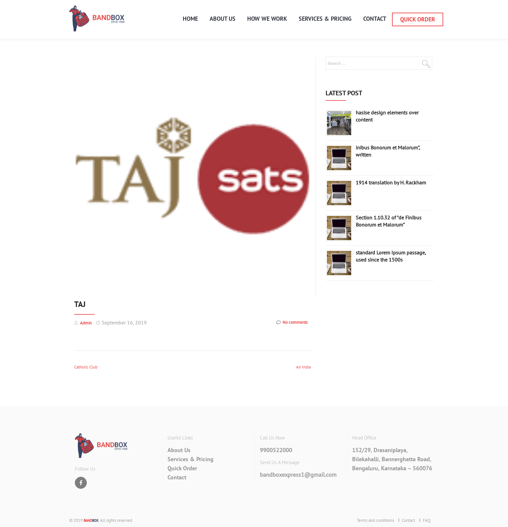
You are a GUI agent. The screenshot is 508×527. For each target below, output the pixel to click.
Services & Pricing (190, 459)
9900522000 (276, 450)
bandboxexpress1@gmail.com (298, 474)
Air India (303, 367)
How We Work (267, 19)
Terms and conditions (375, 520)
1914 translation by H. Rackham (391, 182)
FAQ (427, 520)
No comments (291, 323)
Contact (374, 19)
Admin (86, 323)
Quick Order (417, 19)
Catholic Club (86, 367)
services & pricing (325, 19)
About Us (223, 19)
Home (190, 19)
